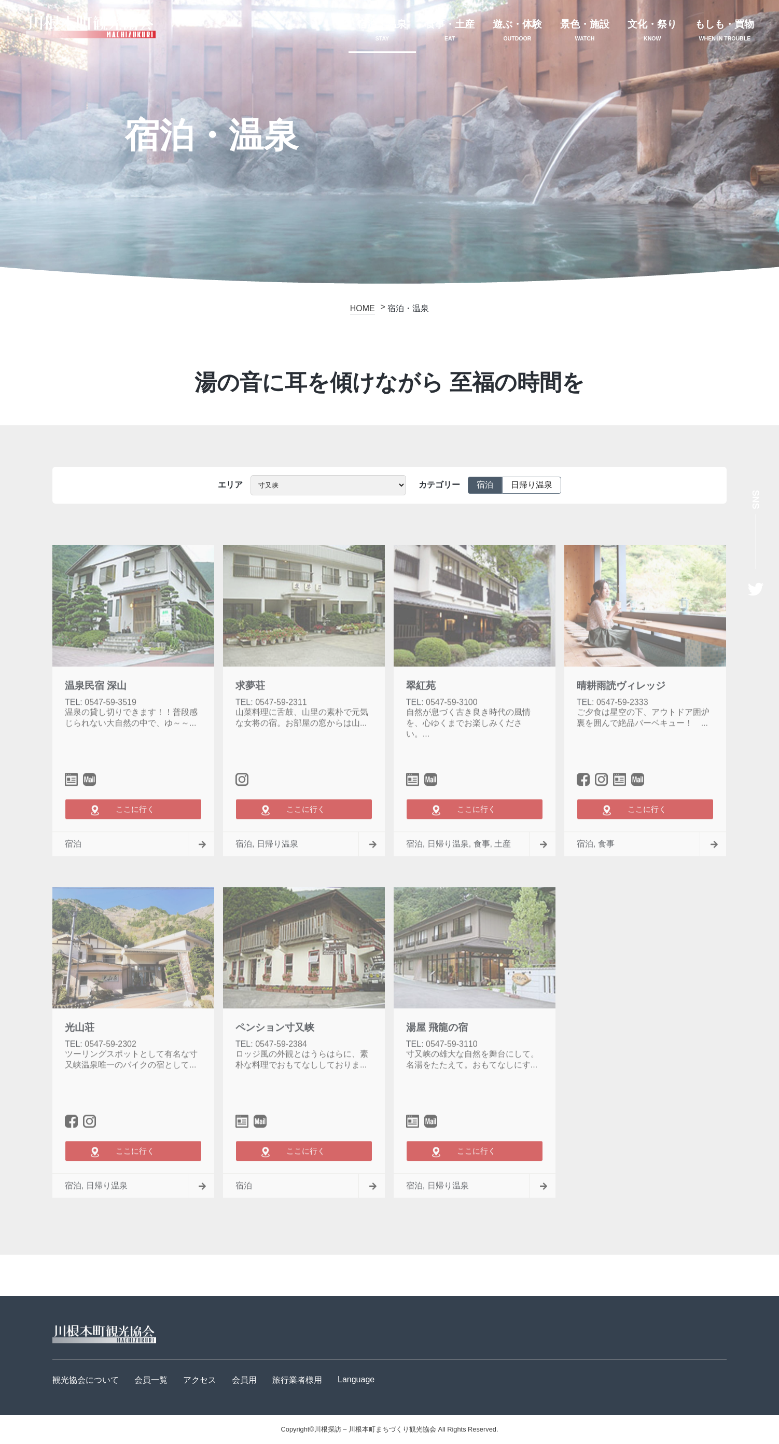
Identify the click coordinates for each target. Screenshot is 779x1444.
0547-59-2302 (110, 1070)
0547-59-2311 (281, 728)
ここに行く (133, 834)
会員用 (244, 1380)
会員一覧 (151, 1380)
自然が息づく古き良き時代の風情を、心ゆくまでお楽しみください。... (468, 749)
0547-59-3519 (110, 728)
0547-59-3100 (452, 728)
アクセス (199, 1380)
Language (356, 1379)
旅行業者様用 (297, 1380)
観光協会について (85, 1380)
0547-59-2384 (281, 1070)
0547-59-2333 (622, 728)
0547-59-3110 (452, 1070)
